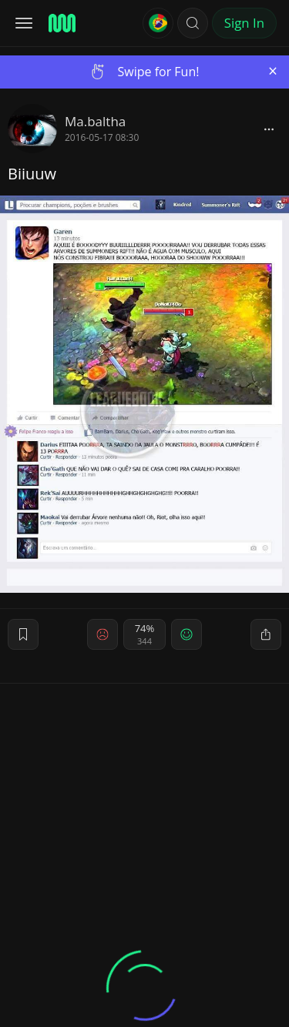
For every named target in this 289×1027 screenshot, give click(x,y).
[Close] (272, 71)
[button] (192, 23)
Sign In (244, 23)
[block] (269, 128)
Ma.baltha (95, 121)
